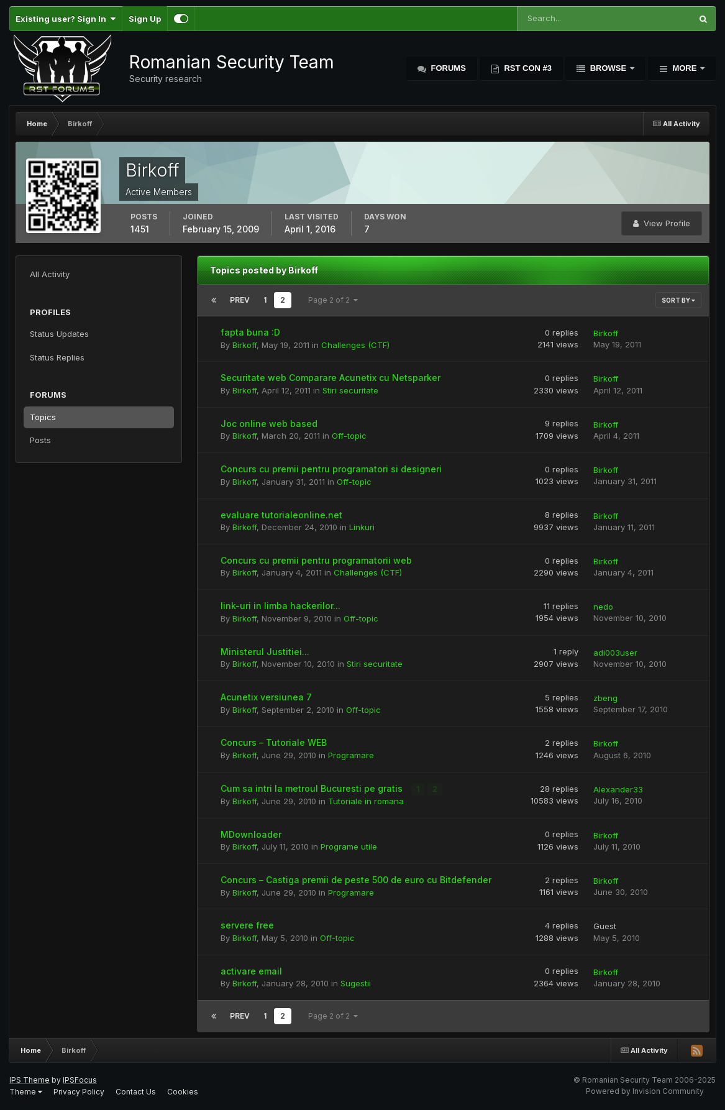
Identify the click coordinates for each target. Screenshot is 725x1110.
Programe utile (349, 846)
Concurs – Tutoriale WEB (274, 742)
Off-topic (349, 436)
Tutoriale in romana (366, 801)
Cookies (182, 1091)
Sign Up (145, 19)
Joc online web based (269, 423)
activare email (251, 971)
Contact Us (136, 1091)
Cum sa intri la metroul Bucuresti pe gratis (313, 788)
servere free (247, 925)
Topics (43, 417)
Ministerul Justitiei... (265, 651)
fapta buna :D (250, 332)
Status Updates (59, 334)
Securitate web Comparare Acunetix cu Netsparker (330, 377)
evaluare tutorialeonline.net (281, 515)
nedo (603, 607)
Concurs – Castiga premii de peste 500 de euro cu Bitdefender (356, 879)
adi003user (615, 653)
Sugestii (355, 983)
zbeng (605, 698)
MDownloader (251, 834)
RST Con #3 (527, 68)
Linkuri (362, 527)
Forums (447, 68)
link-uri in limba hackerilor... (280, 605)
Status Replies (57, 357)
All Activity (50, 274)
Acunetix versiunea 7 (266, 697)
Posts (40, 440)
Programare (351, 755)
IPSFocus (80, 1080)
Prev (240, 300)
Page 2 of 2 (333, 300)
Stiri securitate (350, 390)
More (684, 68)
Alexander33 (618, 789)
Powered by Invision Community (645, 1091)
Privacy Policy (78, 1091)
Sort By (678, 300)
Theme (25, 1091)
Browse (608, 68)
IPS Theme (29, 1080)
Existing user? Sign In (66, 18)
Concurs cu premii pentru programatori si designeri (331, 469)
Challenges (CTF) (355, 345)
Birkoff (244, 345)
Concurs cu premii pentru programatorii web (316, 560)
